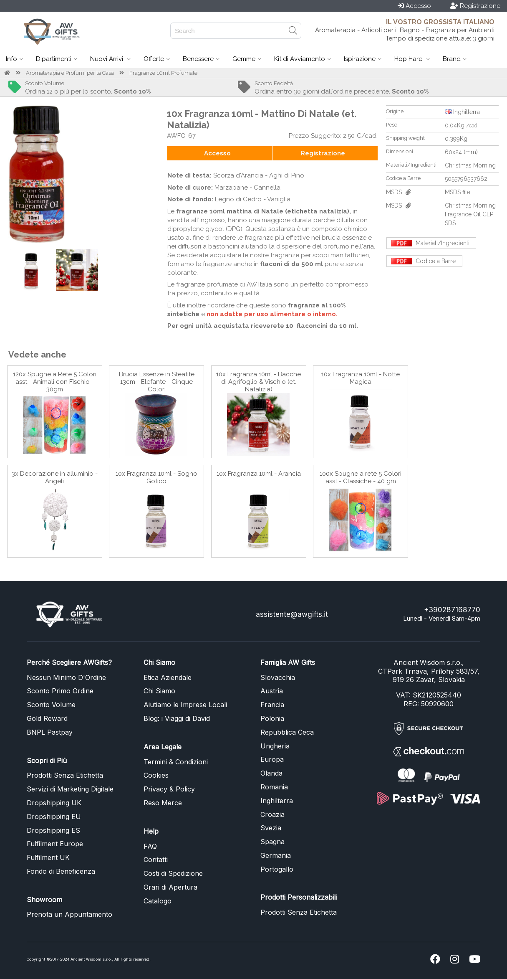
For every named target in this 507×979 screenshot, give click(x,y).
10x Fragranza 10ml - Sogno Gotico (156, 477)
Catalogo (158, 901)
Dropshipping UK (54, 803)
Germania (275, 855)
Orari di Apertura (170, 887)
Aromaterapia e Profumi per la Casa (70, 73)
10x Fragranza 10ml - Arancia (259, 473)
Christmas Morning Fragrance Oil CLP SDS (470, 214)
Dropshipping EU (54, 816)
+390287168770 (452, 610)
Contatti (156, 859)
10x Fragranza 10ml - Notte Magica (360, 378)
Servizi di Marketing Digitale (70, 789)
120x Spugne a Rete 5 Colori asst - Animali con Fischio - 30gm (54, 381)
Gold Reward (47, 718)
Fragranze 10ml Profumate (163, 73)
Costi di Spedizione (173, 873)
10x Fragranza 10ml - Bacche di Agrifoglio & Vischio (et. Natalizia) (258, 381)
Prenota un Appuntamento (69, 914)
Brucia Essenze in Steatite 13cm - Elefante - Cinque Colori (156, 381)
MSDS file (457, 192)
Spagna (272, 841)
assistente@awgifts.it (292, 614)
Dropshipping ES (53, 830)
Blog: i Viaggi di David (177, 718)
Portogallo (276, 869)
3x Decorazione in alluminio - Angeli (55, 477)
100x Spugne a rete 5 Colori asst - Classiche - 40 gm (360, 477)
